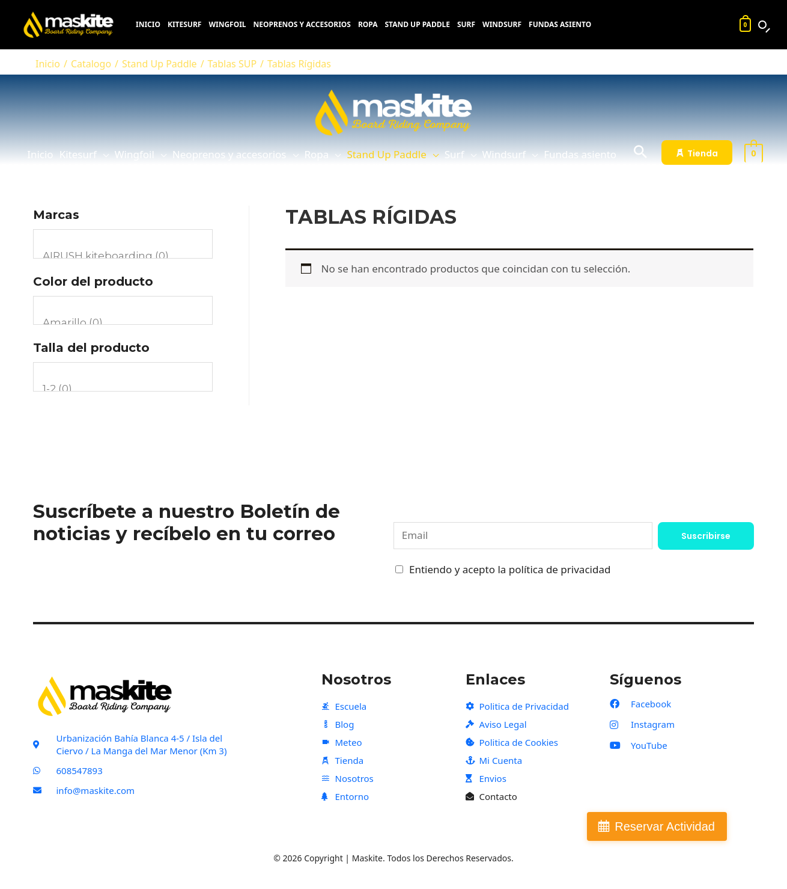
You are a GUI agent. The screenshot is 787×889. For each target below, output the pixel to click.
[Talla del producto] (123, 377)
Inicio (148, 24)
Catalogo (91, 63)
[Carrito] (745, 25)
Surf (466, 24)
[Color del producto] (123, 310)
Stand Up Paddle (416, 24)
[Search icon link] (640, 152)
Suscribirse (706, 536)
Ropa (368, 24)
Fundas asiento (560, 24)
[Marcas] (123, 244)
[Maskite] (71, 25)
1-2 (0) (123, 389)
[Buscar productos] (762, 24)
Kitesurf (184, 24)
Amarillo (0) (123, 322)
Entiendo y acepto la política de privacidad (509, 569)
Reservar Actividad (665, 826)
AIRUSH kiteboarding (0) (123, 256)
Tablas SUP (232, 63)
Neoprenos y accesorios (302, 24)
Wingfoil (227, 24)
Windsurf (501, 24)
